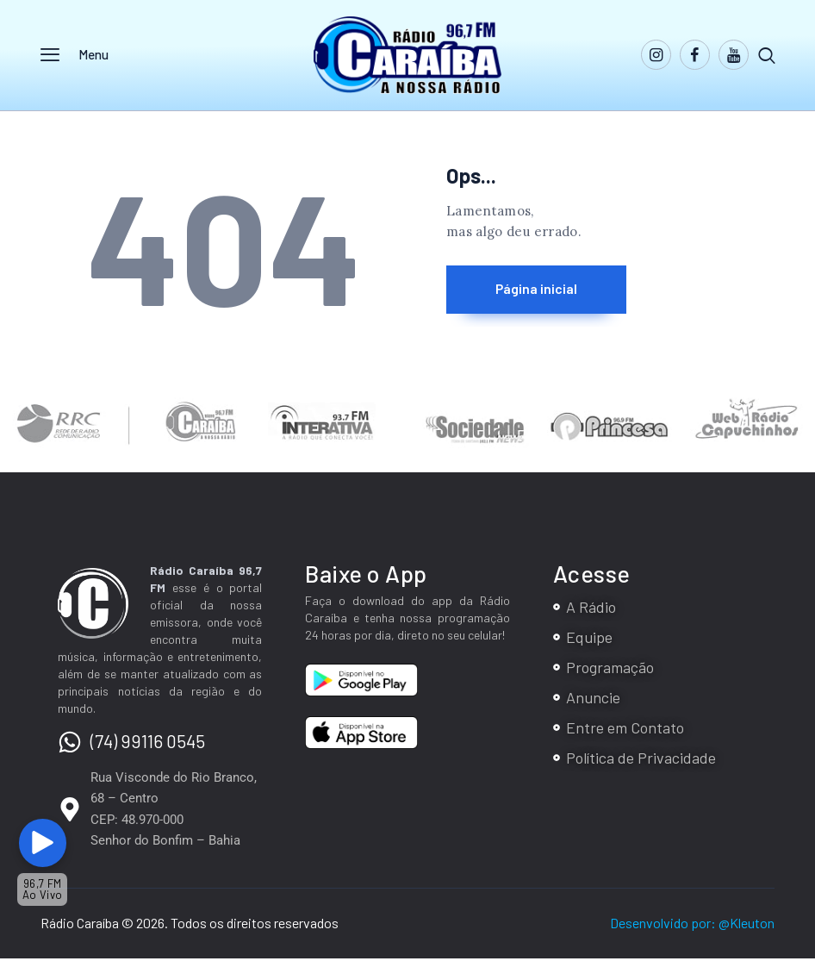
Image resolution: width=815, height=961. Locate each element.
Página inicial (544, 289)
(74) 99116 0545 (147, 742)
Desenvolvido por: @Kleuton (692, 925)
